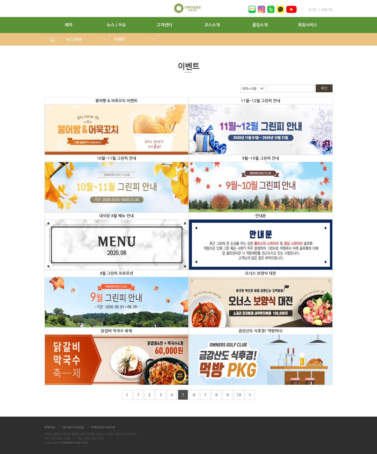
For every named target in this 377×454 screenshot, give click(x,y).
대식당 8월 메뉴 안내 (116, 216)
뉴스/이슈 (74, 39)
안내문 (260, 216)
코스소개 (212, 25)
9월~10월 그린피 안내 (260, 158)
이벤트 (119, 39)
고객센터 (164, 25)
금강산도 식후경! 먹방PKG (260, 331)
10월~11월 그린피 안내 (116, 158)
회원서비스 (307, 25)
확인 (324, 88)
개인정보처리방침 (73, 427)
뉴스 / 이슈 (116, 25)
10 (238, 395)
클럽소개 (260, 25)
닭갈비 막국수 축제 (116, 331)
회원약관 (49, 427)
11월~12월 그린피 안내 (260, 101)
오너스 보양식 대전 (260, 273)
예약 (69, 25)
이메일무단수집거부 (103, 427)
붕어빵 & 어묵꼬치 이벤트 (116, 101)
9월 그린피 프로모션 (116, 273)
